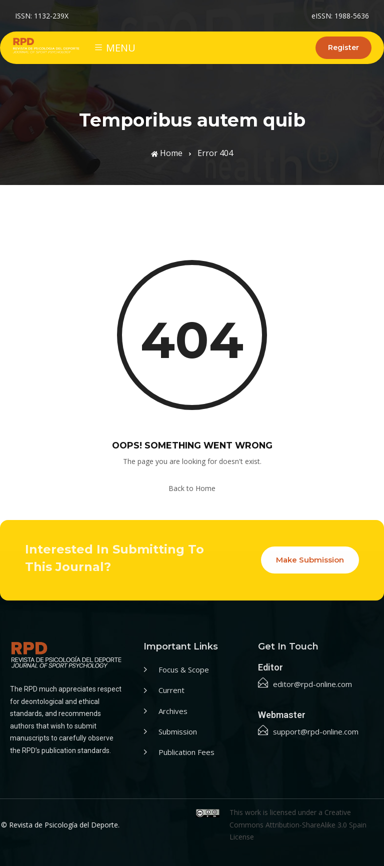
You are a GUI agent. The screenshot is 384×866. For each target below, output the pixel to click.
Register (343, 47)
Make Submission (310, 559)
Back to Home (192, 488)
